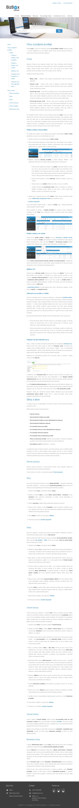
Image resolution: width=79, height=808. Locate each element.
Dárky (11, 99)
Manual (35, 16)
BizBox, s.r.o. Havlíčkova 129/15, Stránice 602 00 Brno (39, 798)
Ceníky (11, 53)
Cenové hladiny (13, 106)
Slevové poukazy (14, 93)
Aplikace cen (15, 71)
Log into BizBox (67, 3)
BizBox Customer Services (16, 796)
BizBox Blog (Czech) (14, 793)
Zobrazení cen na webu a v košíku (15, 76)
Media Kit (21, 805)
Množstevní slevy (14, 109)
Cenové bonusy (13, 103)
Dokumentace (26, 16)
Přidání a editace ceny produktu (15, 58)
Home (17, 16)
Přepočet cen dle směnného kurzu (15, 84)
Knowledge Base (46, 16)
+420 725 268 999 (36, 790)
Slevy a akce (11, 90)
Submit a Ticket (56, 3)
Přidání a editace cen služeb (14, 65)
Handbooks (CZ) (59, 16)
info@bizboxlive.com (37, 793)
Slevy (10, 96)
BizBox (69, 16)
